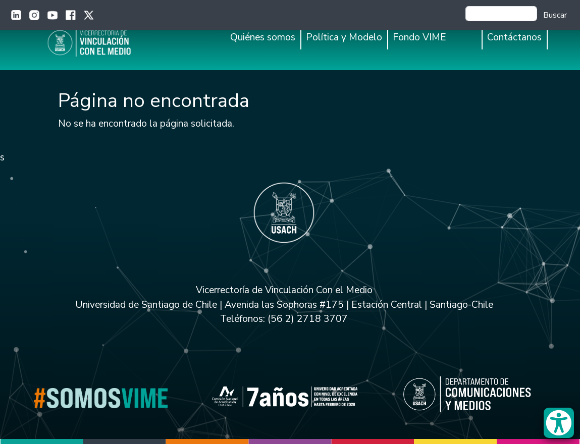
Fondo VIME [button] (419, 37)
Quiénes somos (262, 37)
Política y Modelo (344, 37)
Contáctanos (514, 37)
